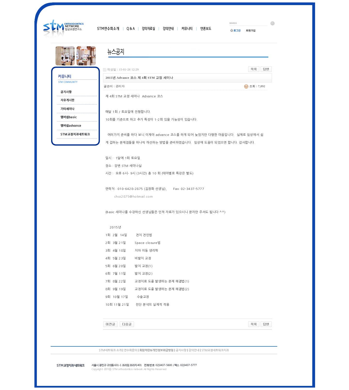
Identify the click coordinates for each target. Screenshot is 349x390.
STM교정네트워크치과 (215, 350)
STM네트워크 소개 (110, 350)
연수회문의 (130, 350)
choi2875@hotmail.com (133, 196)
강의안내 (194, 350)
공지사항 (181, 350)
